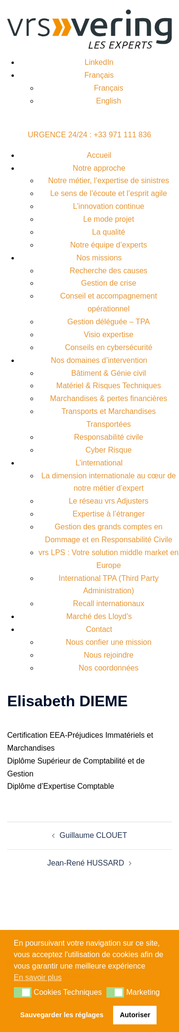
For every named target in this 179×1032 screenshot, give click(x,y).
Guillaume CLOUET (93, 835)
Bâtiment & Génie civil (108, 373)
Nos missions (99, 258)
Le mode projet (108, 219)
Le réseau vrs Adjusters (108, 501)
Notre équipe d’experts (108, 245)
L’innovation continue (108, 206)
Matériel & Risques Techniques (108, 386)
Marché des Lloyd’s (99, 616)
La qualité (108, 232)
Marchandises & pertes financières (108, 398)
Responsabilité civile (108, 437)
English (108, 101)
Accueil (99, 155)
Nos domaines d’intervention (99, 360)
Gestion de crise (109, 283)
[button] (23, 992)
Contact (99, 629)
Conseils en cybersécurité (108, 347)
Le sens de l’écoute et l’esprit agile (108, 193)
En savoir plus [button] (38, 977)
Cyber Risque (108, 450)
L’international (99, 463)
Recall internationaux (108, 603)
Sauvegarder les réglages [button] (61, 1015)
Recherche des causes (108, 271)
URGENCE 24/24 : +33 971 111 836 (89, 135)
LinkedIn (99, 62)
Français (99, 75)
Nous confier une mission (109, 642)
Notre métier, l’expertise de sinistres (108, 180)
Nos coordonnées (108, 668)
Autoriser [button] (135, 1015)
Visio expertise (109, 334)
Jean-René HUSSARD (85, 863)
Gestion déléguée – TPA (108, 322)
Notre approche (99, 168)
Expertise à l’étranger (109, 514)
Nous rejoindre (108, 655)
